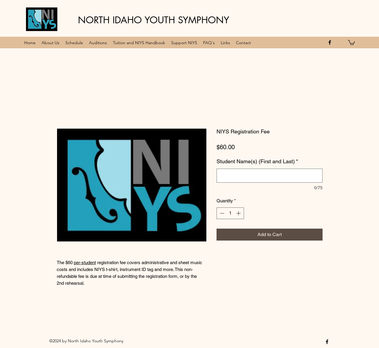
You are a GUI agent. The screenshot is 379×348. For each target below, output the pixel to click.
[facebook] (330, 42)
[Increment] (239, 213)
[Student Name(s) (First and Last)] (269, 175)
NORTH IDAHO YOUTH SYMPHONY (153, 20)
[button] (351, 42)
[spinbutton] (230, 213)
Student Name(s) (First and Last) (257, 161)
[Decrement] (221, 213)
